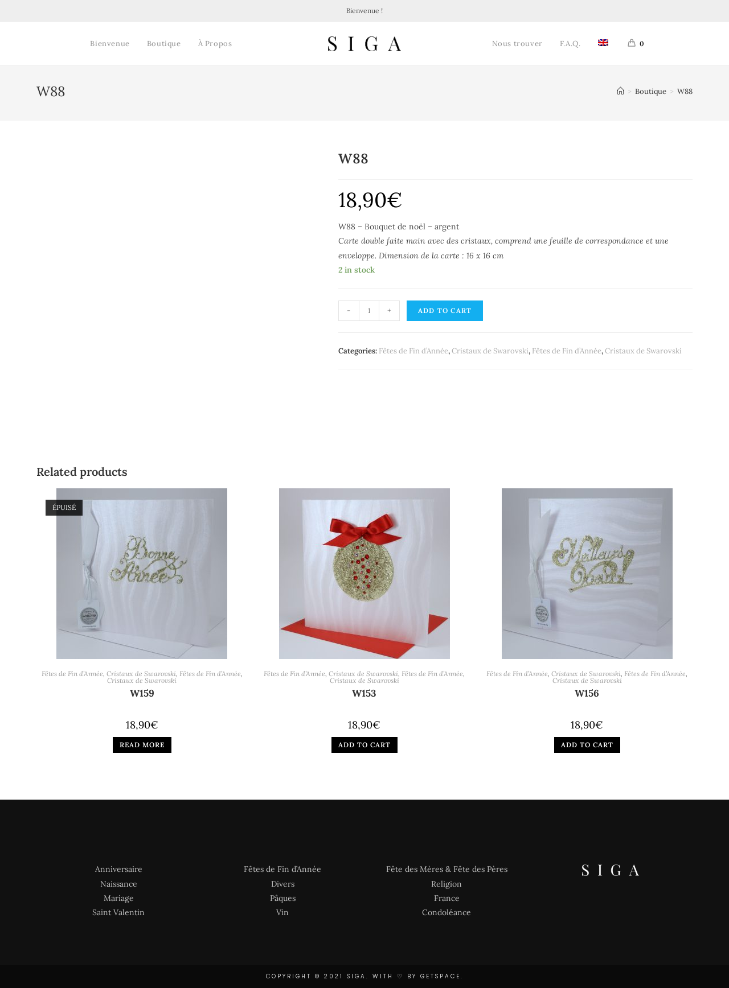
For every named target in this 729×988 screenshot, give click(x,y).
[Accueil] (620, 91)
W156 (587, 694)
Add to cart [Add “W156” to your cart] (587, 744)
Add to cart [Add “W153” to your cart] (364, 744)
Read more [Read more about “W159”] (142, 744)
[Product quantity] (369, 310)
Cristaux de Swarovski (490, 351)
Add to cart (445, 310)
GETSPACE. (442, 976)
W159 (142, 694)
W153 (364, 694)
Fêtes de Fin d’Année (413, 351)
